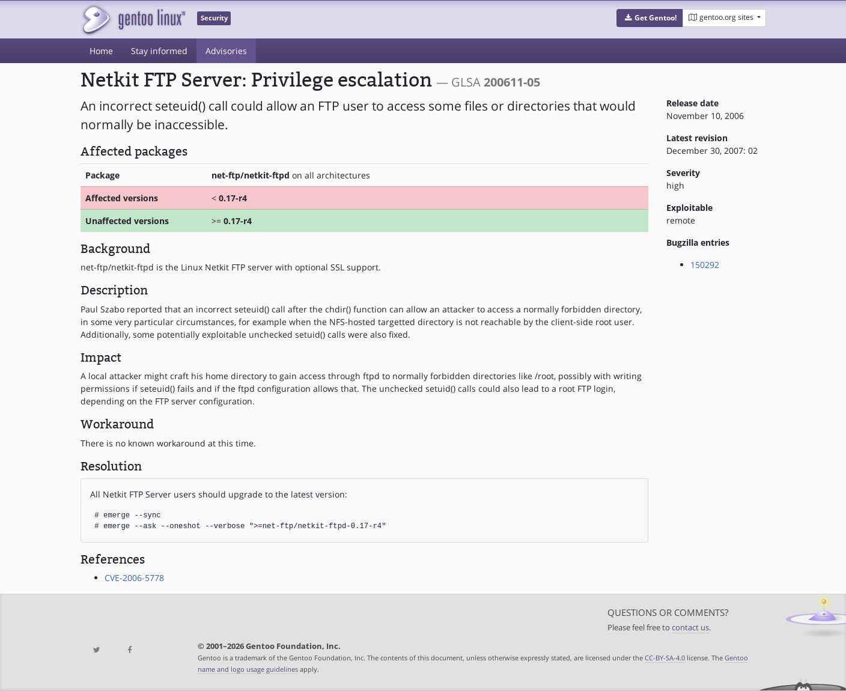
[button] (649, 18)
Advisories (226, 50)
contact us (690, 628)
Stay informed (159, 50)
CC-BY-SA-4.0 (665, 657)
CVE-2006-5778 (134, 577)
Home (101, 50)
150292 (704, 264)
